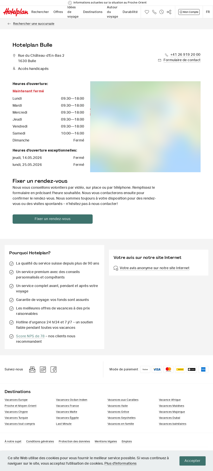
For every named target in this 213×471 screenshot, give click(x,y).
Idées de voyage (72, 12)
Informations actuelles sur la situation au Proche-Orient (110, 2)
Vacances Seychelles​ (122, 418)
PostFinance (180, 369)
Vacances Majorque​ (172, 412)
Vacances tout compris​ (20, 424)
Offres (58, 12)
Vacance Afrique (170, 400)
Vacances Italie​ (118, 406)
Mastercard (168, 369)
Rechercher (40, 12)
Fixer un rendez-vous (50, 219)
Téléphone (154, 12)
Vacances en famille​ (121, 424)
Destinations (92, 12)
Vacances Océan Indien (71, 400)
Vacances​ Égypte (67, 418)
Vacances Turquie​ (16, 418)
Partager (169, 12)
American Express (203, 369)
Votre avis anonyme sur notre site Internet (151, 268)
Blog (43, 370)
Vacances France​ (67, 406)
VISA (156, 369)
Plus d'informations (120, 463)
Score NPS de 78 (30, 336)
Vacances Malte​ (66, 412)
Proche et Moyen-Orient (20, 406)
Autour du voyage (112, 12)
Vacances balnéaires (172, 424)
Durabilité (130, 12)
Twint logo (191, 369)
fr (208, 12)
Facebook (54, 370)
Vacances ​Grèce (118, 412)
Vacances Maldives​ (171, 406)
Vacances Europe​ (16, 400)
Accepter (192, 461)
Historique (162, 12)
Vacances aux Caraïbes (123, 400)
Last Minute (64, 424)
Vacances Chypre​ (16, 412)
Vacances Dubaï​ (169, 418)
